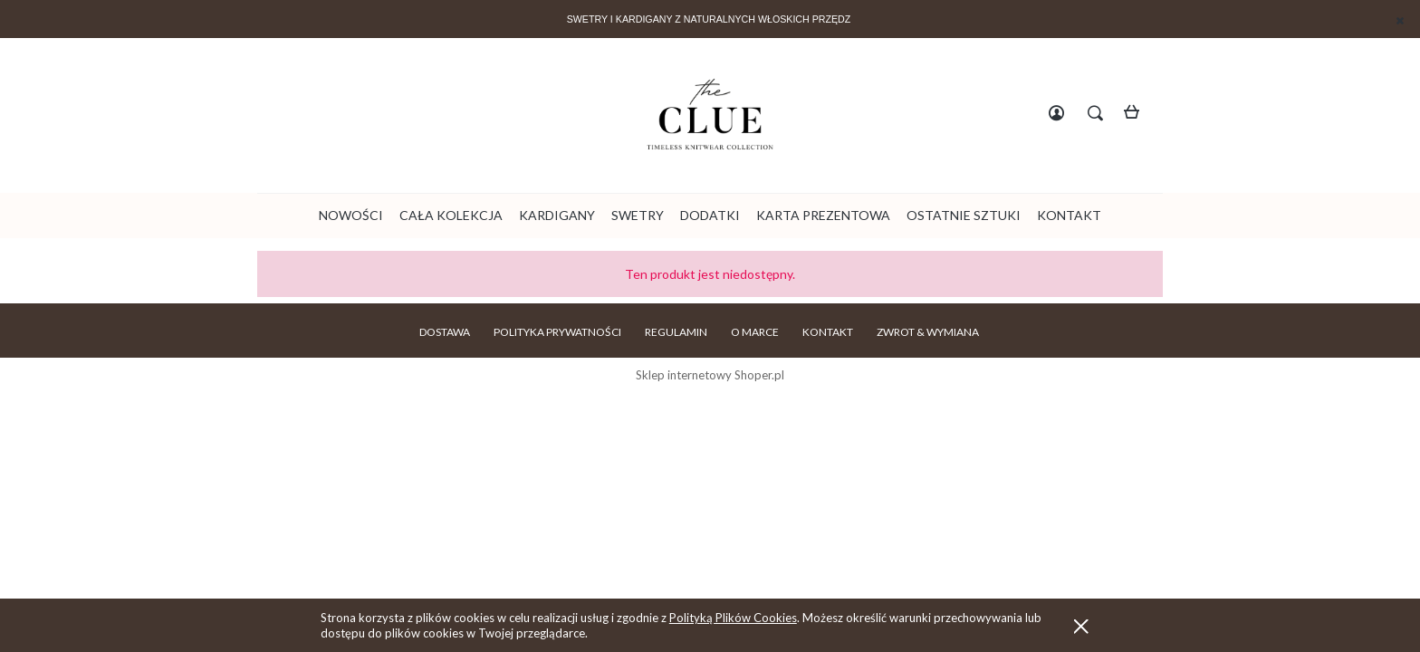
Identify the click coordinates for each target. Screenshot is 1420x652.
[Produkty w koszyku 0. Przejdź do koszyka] (1137, 114)
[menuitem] (351, 215)
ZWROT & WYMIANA (928, 332)
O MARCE (755, 332)
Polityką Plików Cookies (733, 617)
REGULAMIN (676, 332)
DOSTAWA (444, 332)
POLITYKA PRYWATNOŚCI (557, 332)
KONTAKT (827, 332)
